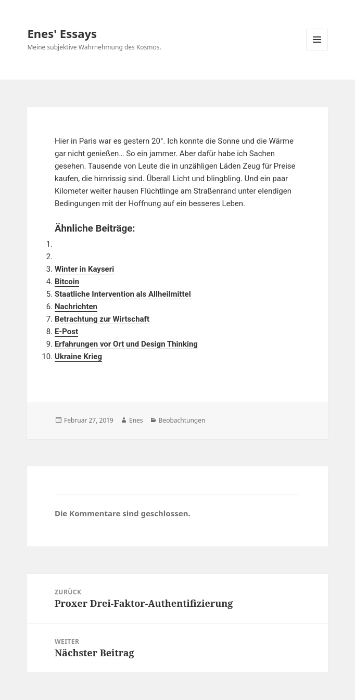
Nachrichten (76, 306)
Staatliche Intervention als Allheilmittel (123, 294)
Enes (136, 420)
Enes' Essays (62, 33)
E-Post (66, 331)
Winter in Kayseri (84, 269)
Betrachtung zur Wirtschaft (102, 319)
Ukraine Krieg (78, 356)
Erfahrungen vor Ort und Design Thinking (126, 344)
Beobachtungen (182, 420)
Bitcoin (67, 281)
